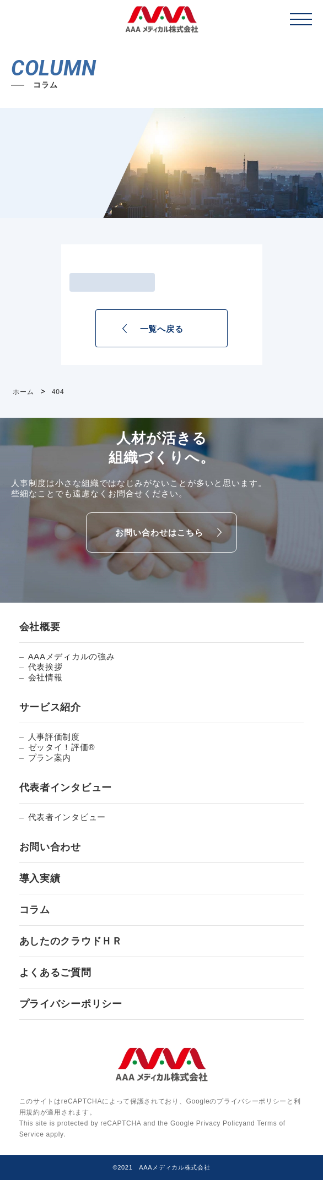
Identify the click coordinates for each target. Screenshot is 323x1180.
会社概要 (40, 626)
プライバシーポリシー (70, 1003)
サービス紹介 (50, 707)
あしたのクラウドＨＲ (70, 941)
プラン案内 (50, 757)
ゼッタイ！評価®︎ (61, 747)
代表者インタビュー (65, 787)
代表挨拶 (45, 666)
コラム (34, 909)
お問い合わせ (50, 847)
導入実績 (40, 878)
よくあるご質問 (55, 972)
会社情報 (45, 677)
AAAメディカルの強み (71, 656)
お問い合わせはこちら (159, 532)
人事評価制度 (54, 736)
